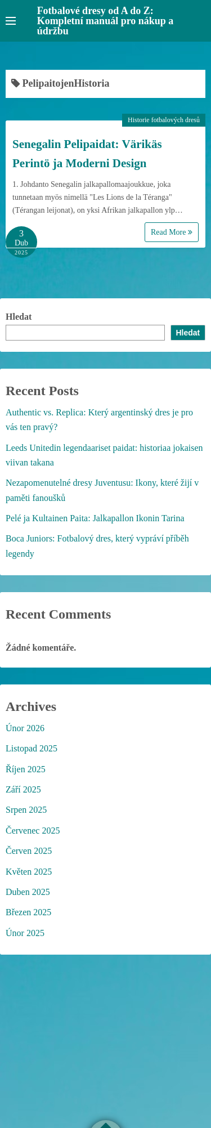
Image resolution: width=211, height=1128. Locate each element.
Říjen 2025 (26, 769)
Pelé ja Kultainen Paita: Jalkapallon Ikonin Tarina (95, 518)
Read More (171, 232)
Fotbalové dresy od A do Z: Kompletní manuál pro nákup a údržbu (105, 21)
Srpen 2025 (26, 809)
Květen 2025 (29, 871)
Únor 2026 (25, 728)
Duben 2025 (28, 892)
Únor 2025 (25, 933)
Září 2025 (23, 789)
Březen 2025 (28, 912)
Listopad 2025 (31, 748)
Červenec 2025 (33, 830)
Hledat (19, 316)
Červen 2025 (29, 851)
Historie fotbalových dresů (164, 120)
